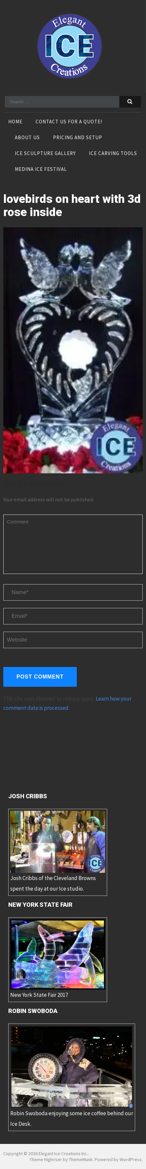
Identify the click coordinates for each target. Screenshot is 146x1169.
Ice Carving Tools (113, 153)
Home (15, 122)
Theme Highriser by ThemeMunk (61, 1159)
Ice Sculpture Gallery (45, 153)
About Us (27, 138)
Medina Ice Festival (41, 169)
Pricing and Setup (77, 138)
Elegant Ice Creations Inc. (63, 1153)
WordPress (131, 1159)
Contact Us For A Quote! (69, 122)
